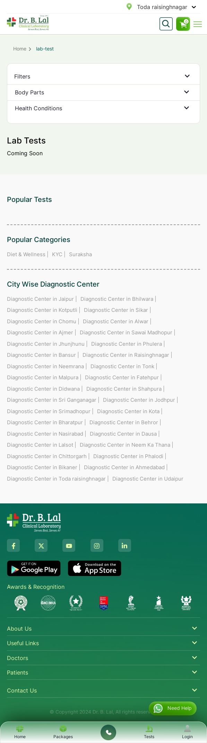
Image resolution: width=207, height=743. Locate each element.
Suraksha (80, 254)
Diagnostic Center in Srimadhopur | (50, 411)
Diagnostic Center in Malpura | (44, 377)
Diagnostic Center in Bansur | (43, 355)
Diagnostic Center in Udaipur (147, 478)
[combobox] (138, 7)
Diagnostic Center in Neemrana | (47, 366)
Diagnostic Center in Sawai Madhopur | (127, 332)
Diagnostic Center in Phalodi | (129, 456)
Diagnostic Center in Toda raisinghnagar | (58, 478)
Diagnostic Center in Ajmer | (41, 332)
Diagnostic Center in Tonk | (123, 366)
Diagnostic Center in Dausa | (125, 433)
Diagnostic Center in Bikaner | (43, 467)
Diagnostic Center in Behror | (125, 422)
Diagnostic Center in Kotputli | (43, 310)
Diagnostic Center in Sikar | (117, 310)
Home (19, 49)
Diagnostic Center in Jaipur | (42, 299)
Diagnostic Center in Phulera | (128, 344)
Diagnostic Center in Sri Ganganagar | (53, 400)
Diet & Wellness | (28, 254)
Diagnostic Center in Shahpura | (125, 389)
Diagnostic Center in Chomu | (43, 321)
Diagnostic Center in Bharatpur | (46, 422)
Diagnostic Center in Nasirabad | (46, 433)
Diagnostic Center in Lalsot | (41, 445)
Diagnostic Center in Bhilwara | (118, 299)
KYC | (59, 254)
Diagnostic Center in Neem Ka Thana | (126, 445)
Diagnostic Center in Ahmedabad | (126, 467)
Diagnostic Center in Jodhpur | (140, 400)
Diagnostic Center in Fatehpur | (123, 377)
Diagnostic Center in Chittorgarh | (48, 456)
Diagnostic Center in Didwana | (45, 389)
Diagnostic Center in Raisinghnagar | (127, 355)
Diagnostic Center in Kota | (130, 411)
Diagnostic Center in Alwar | (117, 321)
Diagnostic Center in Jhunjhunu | (47, 344)
